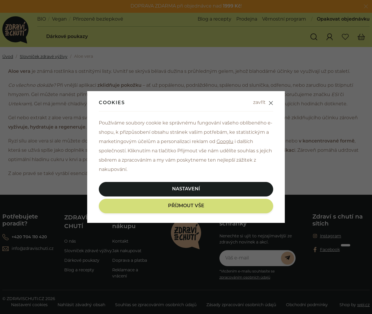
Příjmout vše (186, 206)
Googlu (225, 142)
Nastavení (186, 189)
